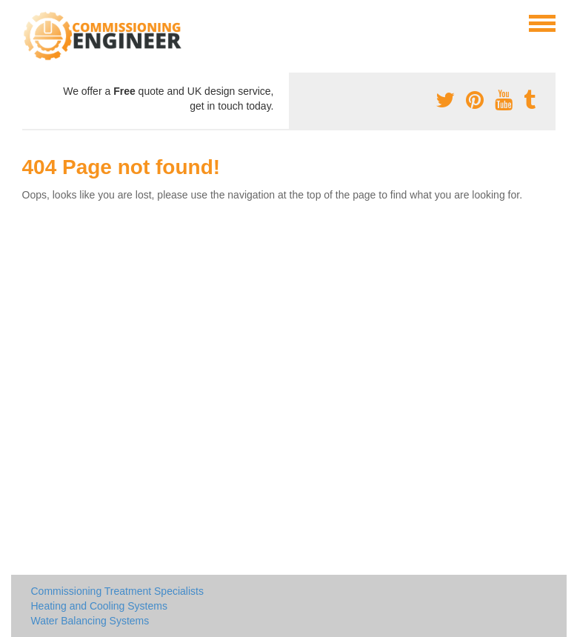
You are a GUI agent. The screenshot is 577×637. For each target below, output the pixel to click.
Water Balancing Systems (90, 621)
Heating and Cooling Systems (99, 606)
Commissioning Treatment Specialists (117, 591)
